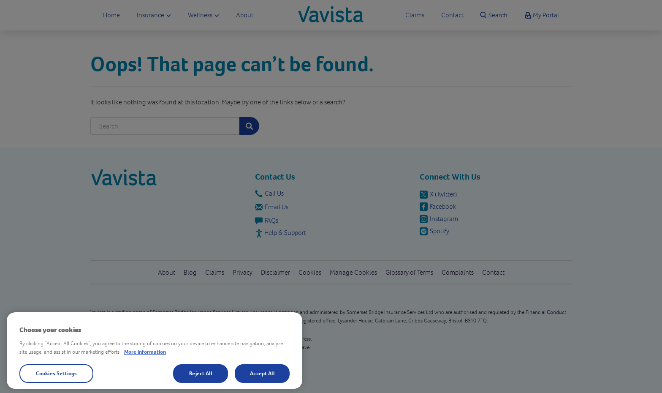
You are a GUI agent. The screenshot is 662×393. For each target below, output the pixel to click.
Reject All (200, 373)
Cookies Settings (56, 373)
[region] (154, 350)
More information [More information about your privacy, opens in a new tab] (145, 351)
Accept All (262, 373)
